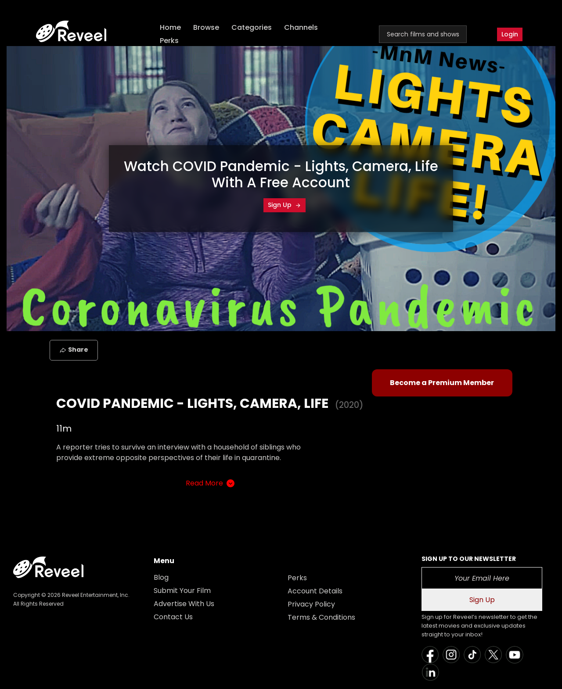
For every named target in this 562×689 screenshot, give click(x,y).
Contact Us (173, 617)
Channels (301, 27)
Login (509, 34)
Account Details (315, 591)
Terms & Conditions (321, 617)
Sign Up (284, 204)
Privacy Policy (311, 604)
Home (170, 27)
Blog (161, 577)
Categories (251, 27)
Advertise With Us (184, 604)
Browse (206, 27)
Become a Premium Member (442, 383)
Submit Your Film (182, 590)
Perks (169, 41)
